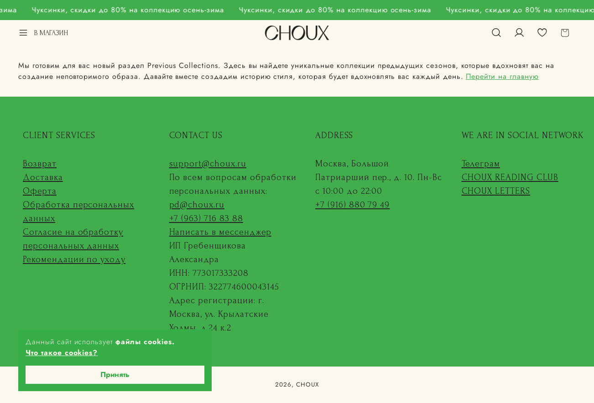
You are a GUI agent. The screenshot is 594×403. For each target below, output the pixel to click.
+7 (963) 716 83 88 (206, 218)
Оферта (40, 191)
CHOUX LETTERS (496, 191)
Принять (115, 374)
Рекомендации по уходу (74, 259)
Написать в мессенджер (220, 232)
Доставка (43, 177)
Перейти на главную (502, 76)
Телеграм (481, 164)
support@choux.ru (207, 164)
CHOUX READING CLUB (510, 177)
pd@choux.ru (197, 205)
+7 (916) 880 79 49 (352, 205)
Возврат (40, 164)
